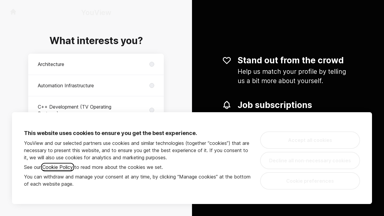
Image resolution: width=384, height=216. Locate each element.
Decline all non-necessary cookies (310, 161)
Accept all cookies (310, 140)
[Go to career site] (13, 11)
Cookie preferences (310, 181)
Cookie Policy (57, 167)
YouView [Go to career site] (96, 12)
